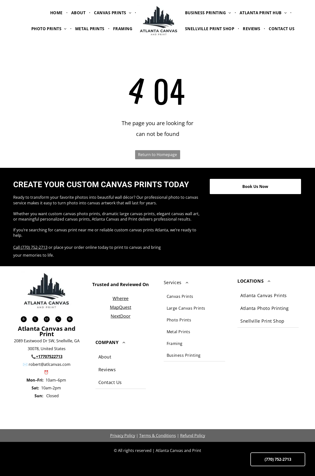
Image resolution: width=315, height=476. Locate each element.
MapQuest (120, 307)
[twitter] (35, 319)
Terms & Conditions (157, 435)
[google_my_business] (70, 319)
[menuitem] (57, 12)
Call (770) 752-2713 (30, 247)
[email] (47, 319)
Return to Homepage (157, 154)
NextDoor (120, 316)
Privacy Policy (122, 435)
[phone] (58, 319)
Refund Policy (192, 435)
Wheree (120, 298)
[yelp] (24, 319)
